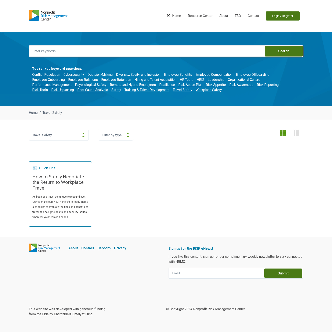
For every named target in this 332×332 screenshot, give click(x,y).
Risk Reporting (268, 85)
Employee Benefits (178, 75)
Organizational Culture (244, 80)
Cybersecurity (74, 75)
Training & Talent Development (147, 90)
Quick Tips (43, 168)
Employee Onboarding (48, 80)
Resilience (167, 85)
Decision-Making (100, 75)
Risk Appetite (216, 85)
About (223, 16)
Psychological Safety (91, 85)
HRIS (200, 80)
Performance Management (52, 85)
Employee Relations (83, 80)
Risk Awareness (241, 85)
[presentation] (201, 290)
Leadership (216, 80)
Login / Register (282, 16)
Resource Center (200, 16)
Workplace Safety (209, 90)
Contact (253, 16)
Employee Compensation (213, 75)
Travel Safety (182, 90)
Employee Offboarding (252, 75)
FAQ (238, 16)
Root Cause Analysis (92, 90)
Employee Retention (116, 80)
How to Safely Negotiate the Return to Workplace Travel (58, 182)
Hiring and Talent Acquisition (155, 80)
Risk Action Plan (190, 85)
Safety (116, 90)
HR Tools (186, 80)
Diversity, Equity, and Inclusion (138, 75)
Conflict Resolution (46, 75)
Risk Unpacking (62, 90)
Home (176, 16)
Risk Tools (40, 90)
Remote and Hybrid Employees (133, 85)
